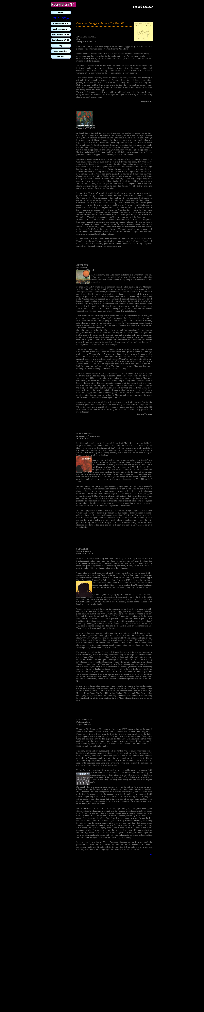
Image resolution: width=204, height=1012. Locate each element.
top (151, 854)
